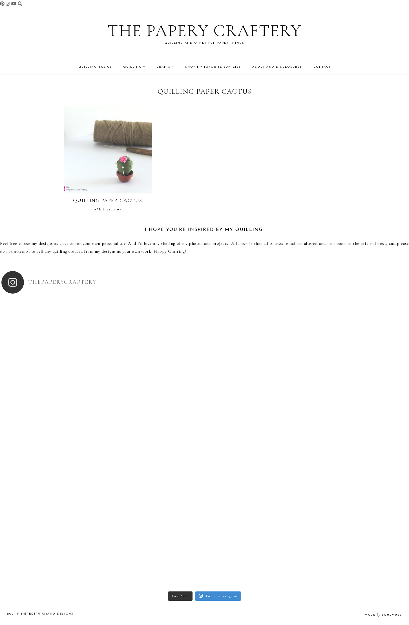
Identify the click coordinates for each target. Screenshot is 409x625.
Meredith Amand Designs (47, 613)
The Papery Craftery (204, 31)
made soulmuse (383, 615)
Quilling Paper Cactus (107, 200)
